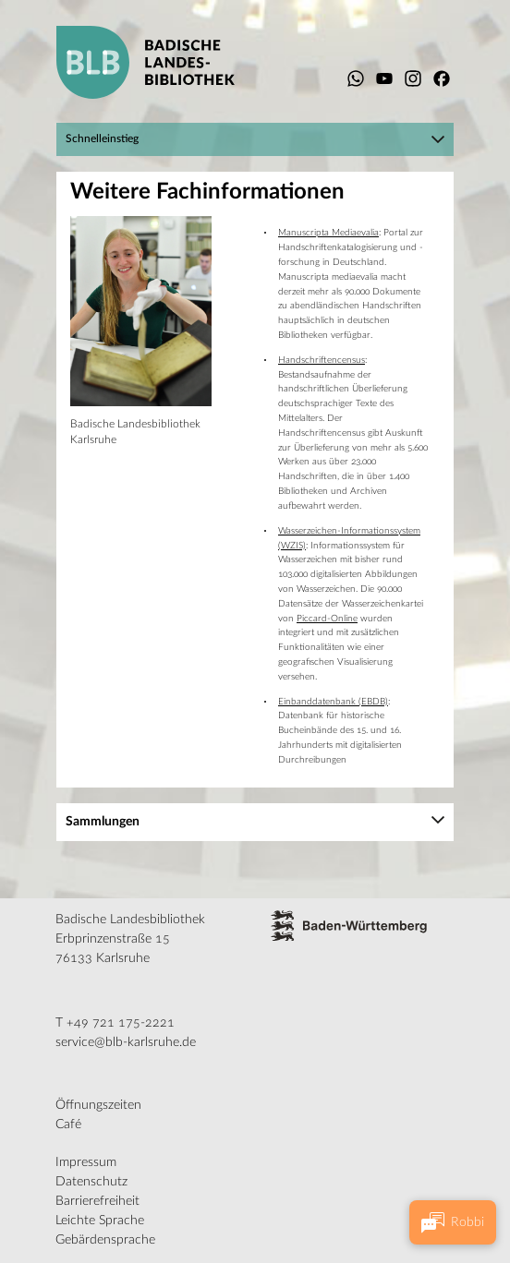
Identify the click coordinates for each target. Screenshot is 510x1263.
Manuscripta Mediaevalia (328, 232)
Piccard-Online (327, 618)
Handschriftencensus (321, 360)
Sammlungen (103, 821)
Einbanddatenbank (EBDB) (333, 701)
